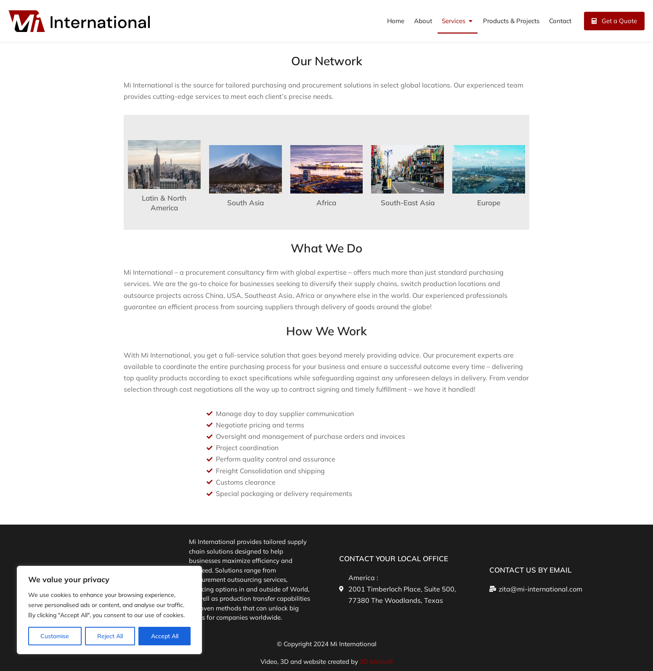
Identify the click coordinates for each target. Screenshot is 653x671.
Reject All (110, 636)
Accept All (164, 636)
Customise (54, 636)
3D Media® (376, 662)
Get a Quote (614, 21)
